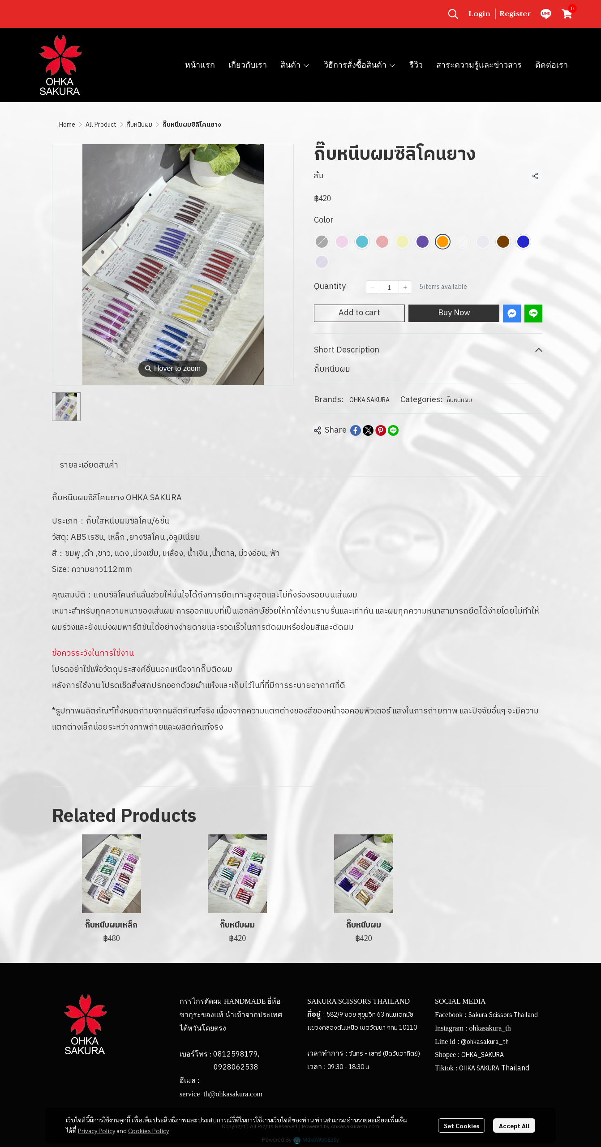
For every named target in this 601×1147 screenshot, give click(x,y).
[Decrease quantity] (372, 287)
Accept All (514, 1125)
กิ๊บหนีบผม (139, 125)
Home (67, 125)
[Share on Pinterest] (380, 430)
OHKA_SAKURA (482, 1055)
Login (479, 14)
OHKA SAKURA (369, 400)
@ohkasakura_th (485, 1042)
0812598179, (236, 1054)
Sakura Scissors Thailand (503, 1015)
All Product (101, 125)
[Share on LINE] (393, 430)
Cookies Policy (148, 1130)
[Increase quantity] (405, 287)
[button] (453, 13)
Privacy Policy (96, 1130)
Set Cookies (461, 1125)
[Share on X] (368, 430)
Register (515, 14)
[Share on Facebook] (355, 430)
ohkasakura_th (490, 1028)
